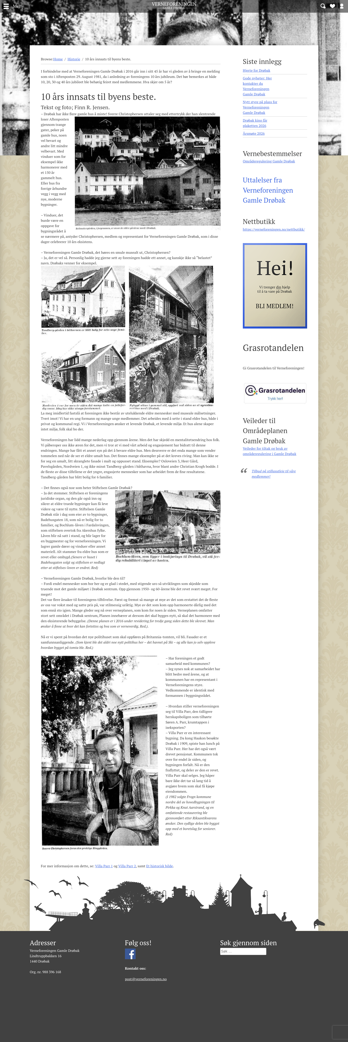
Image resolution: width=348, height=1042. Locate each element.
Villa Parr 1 (104, 866)
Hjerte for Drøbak (256, 70)
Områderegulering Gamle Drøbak (269, 161)
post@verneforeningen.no (146, 979)
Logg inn (341, 5)
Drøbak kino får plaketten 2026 (255, 123)
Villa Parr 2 (127, 866)
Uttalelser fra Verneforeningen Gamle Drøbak (268, 190)
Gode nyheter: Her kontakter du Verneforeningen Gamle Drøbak (257, 86)
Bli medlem (332, 5)
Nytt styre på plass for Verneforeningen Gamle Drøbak (260, 107)
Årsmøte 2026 (254, 133)
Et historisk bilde (159, 866)
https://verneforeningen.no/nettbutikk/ (274, 229)
